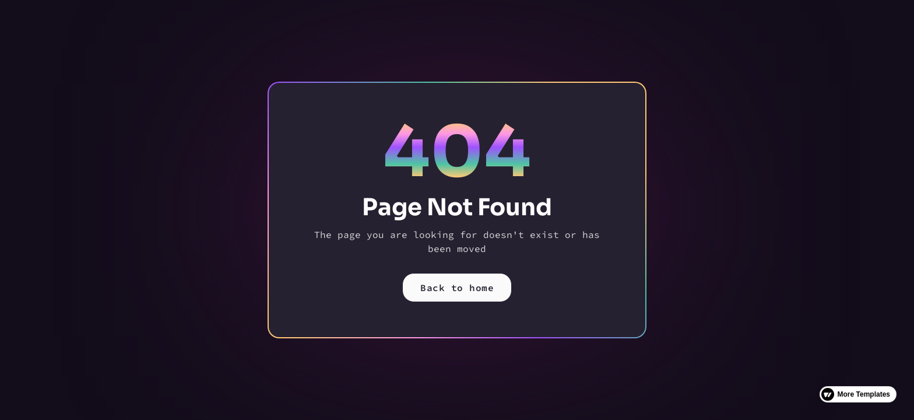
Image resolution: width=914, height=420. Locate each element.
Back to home (457, 287)
